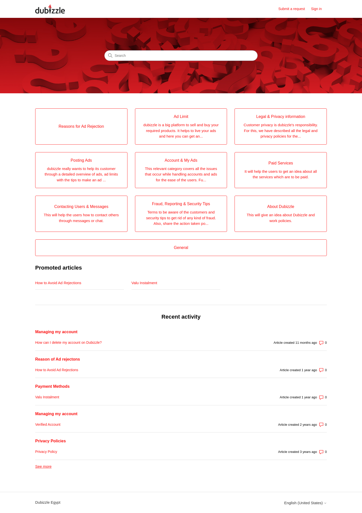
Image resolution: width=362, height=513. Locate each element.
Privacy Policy (46, 452)
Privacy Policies (50, 441)
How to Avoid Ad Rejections (58, 283)
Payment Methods (52, 386)
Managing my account (56, 332)
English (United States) (305, 503)
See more (43, 466)
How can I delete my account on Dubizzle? (68, 342)
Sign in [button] (316, 9)
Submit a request (291, 9)
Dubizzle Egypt (47, 502)
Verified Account (47, 424)
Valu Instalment (144, 283)
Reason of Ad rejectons (57, 359)
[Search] (181, 56)
